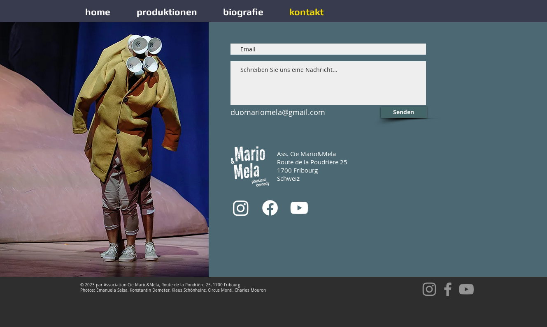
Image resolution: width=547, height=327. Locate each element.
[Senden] (404, 112)
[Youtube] (299, 208)
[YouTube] (466, 289)
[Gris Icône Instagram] (429, 289)
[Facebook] (270, 208)
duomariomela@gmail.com (277, 112)
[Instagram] (240, 208)
